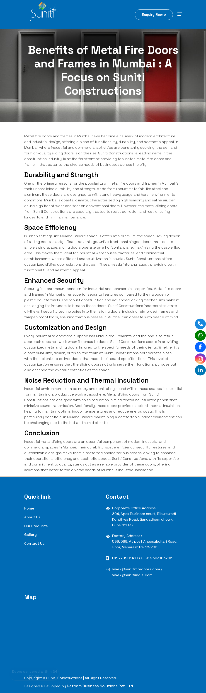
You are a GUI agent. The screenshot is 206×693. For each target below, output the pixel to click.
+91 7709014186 (126, 558)
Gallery (30, 534)
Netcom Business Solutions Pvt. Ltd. (100, 685)
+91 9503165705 (157, 558)
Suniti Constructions (115, 153)
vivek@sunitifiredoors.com (136, 569)
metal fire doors (122, 183)
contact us (34, 543)
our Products (36, 526)
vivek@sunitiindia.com (132, 575)
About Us (32, 517)
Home (29, 508)
